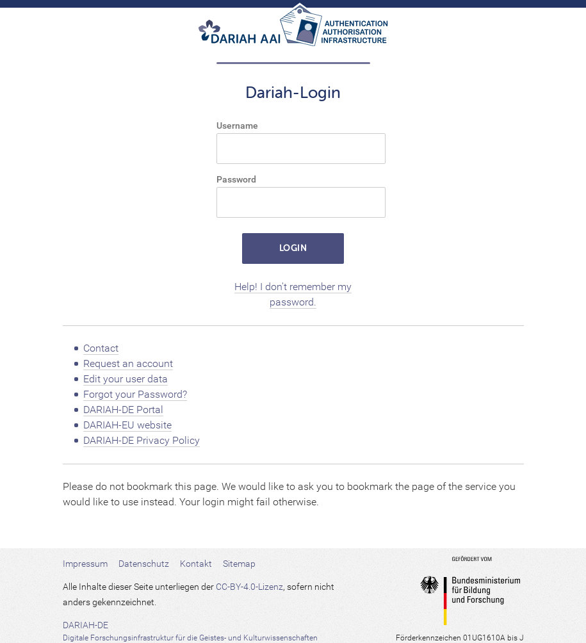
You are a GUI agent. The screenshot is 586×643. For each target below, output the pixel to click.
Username (237, 125)
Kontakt (196, 563)
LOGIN (293, 248)
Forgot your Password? (135, 394)
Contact (100, 348)
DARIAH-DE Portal (123, 409)
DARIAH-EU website (127, 425)
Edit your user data (125, 379)
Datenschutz (143, 563)
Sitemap (239, 563)
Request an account (128, 363)
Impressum (85, 563)
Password (236, 179)
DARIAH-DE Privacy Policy (141, 440)
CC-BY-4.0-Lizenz (249, 587)
